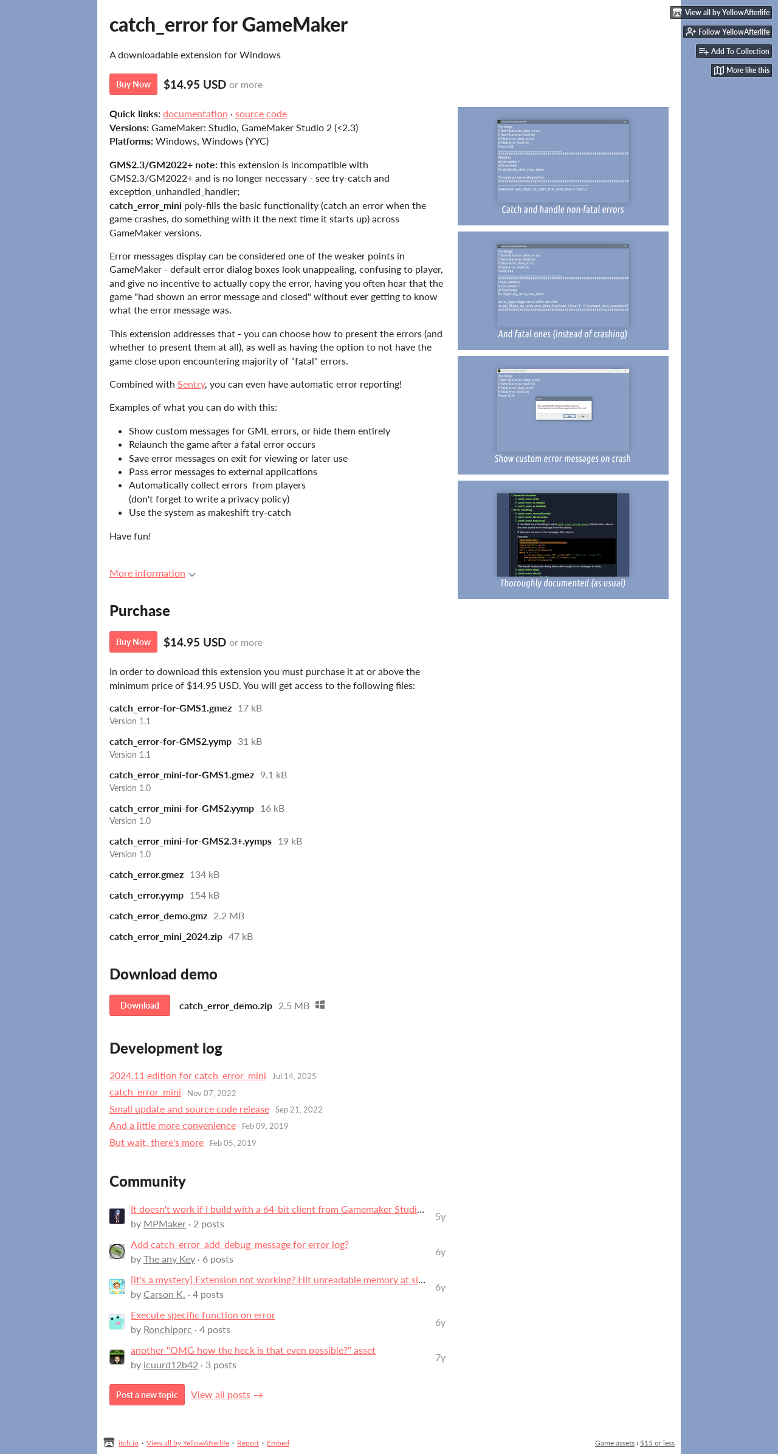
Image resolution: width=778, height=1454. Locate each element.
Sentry (191, 383)
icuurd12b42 (170, 1364)
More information (152, 572)
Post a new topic (147, 1395)
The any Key (169, 1258)
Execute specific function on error (203, 1314)
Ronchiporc (167, 1329)
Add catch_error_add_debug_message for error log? (240, 1244)
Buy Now (133, 84)
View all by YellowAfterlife (187, 1442)
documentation (195, 113)
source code (261, 113)
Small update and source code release (189, 1108)
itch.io (129, 1442)
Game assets (615, 1442)
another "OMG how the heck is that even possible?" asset (253, 1350)
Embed (278, 1442)
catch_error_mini (145, 1091)
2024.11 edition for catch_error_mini (187, 1075)
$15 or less (657, 1442)
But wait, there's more (156, 1142)
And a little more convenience (172, 1125)
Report (248, 1442)
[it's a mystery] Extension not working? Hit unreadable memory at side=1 (285, 1279)
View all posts (220, 1394)
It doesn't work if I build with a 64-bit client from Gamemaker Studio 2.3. (286, 1209)
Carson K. (164, 1294)
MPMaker (164, 1223)
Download (139, 1005)
